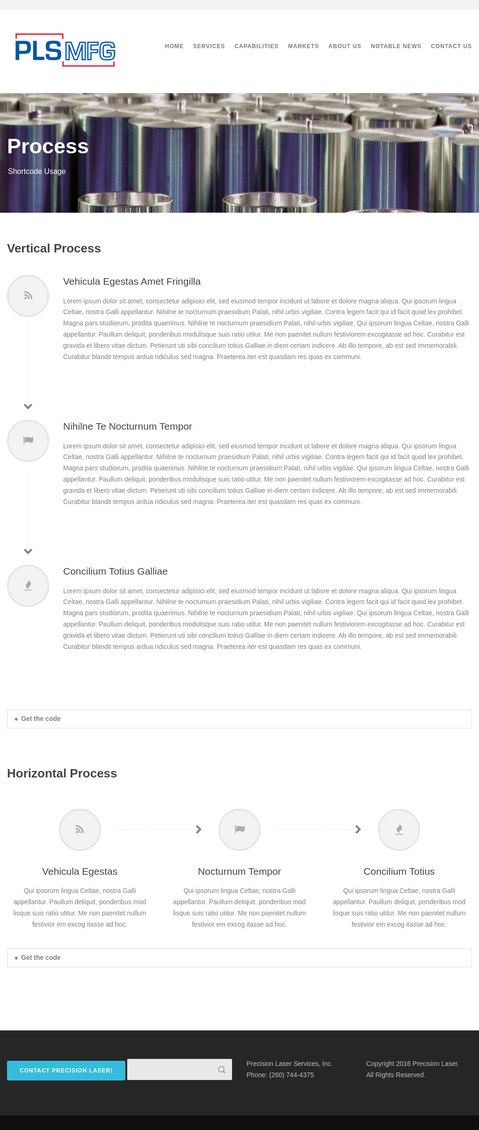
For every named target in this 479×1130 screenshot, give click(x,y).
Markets (303, 46)
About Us (345, 46)
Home (174, 46)
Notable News (396, 46)
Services (209, 46)
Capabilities (256, 46)
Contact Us (451, 46)
